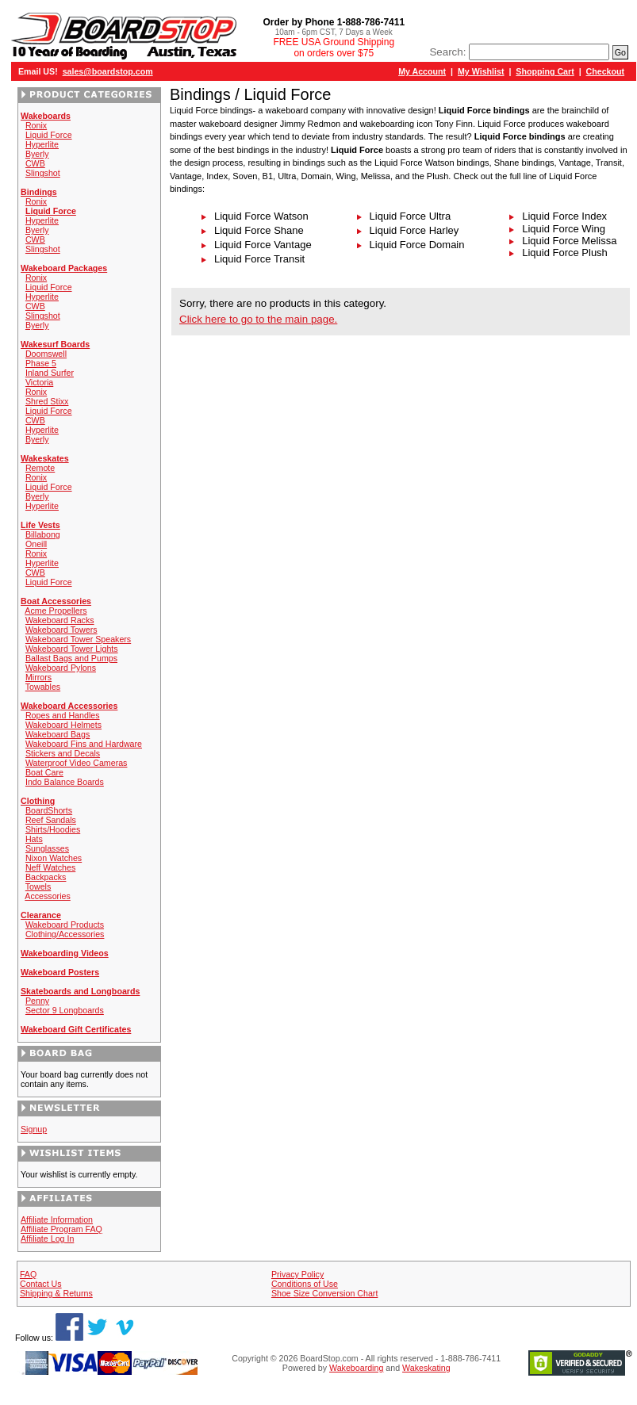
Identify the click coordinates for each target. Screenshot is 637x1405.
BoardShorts (48, 810)
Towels (38, 886)
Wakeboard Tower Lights (71, 648)
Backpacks (46, 877)
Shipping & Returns (56, 1293)
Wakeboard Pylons (60, 667)
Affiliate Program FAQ (61, 1229)
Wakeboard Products (64, 924)
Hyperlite (42, 144)
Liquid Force (48, 135)
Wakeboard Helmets (63, 724)
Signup (34, 1129)
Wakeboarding (356, 1367)
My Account (422, 71)
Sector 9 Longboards (64, 1010)
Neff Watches (50, 867)
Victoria (39, 382)
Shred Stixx (47, 401)
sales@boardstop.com (108, 71)
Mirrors (38, 677)
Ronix (36, 125)
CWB (35, 163)
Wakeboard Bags (57, 734)
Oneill (36, 544)
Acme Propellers (55, 610)
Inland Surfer (49, 372)
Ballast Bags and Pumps (71, 658)
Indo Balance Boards (64, 782)
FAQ (28, 1274)
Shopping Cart (545, 71)
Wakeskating (426, 1367)
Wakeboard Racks (59, 620)
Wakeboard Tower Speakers (78, 639)
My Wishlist (481, 71)
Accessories (47, 896)
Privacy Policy (297, 1274)
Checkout (605, 71)
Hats (34, 839)
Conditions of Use (304, 1283)
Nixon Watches (53, 858)
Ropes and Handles (62, 715)
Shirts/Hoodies (52, 829)
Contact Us (41, 1283)
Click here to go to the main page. (258, 319)
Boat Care (44, 772)
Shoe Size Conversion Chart (324, 1293)
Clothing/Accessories (65, 934)
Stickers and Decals (62, 753)
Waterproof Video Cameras (76, 763)
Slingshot (42, 173)
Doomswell (46, 353)
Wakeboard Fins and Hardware (83, 743)
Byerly (37, 154)
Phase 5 (40, 363)
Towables (42, 686)
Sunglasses (47, 848)
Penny (37, 1000)
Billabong (42, 534)
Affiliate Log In (47, 1238)
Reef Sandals (50, 820)
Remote (40, 468)
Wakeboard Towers (61, 629)
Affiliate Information (57, 1219)
